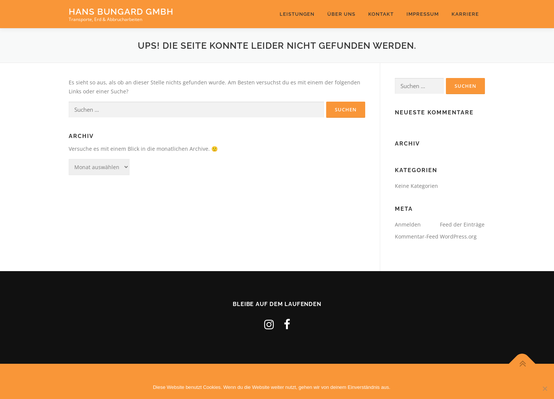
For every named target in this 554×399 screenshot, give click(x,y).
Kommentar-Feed (416, 236)
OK (397, 387)
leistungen (297, 14)
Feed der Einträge (462, 224)
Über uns (341, 14)
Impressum (422, 14)
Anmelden (408, 224)
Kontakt (381, 14)
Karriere (465, 14)
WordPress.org (458, 236)
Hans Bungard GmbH (121, 11)
